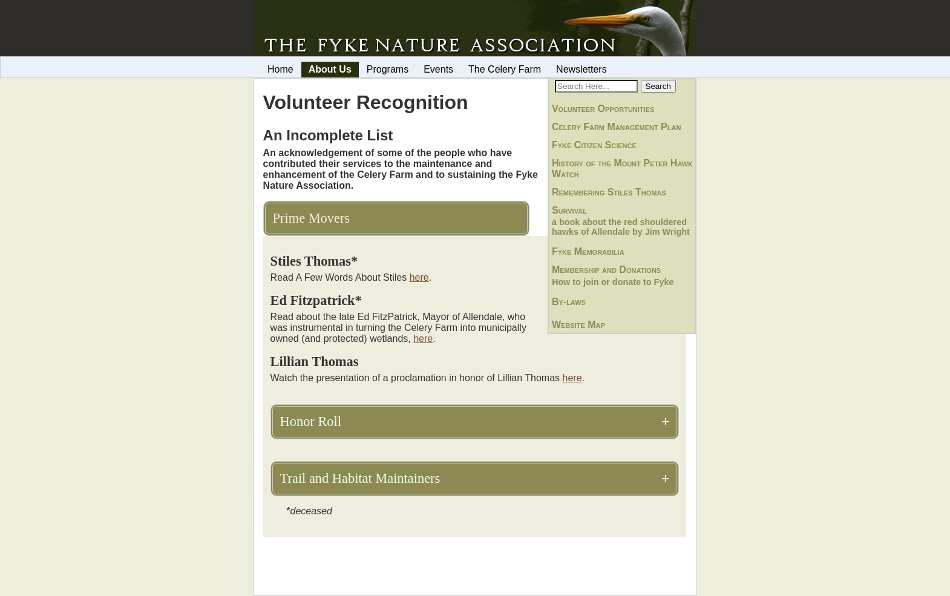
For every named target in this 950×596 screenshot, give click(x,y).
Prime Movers (311, 218)
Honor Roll (310, 421)
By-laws (569, 301)
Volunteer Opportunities (603, 108)
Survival (569, 210)
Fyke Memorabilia (588, 251)
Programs (387, 69)
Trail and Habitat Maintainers (360, 478)
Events (438, 69)
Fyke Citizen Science (594, 145)
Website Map (578, 324)
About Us (330, 69)
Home (280, 69)
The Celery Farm (504, 69)
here (419, 277)
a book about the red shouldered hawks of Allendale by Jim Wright (621, 227)
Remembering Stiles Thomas (609, 192)
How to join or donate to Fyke (612, 282)
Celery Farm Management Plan (616, 127)
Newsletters (581, 69)
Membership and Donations (606, 269)
